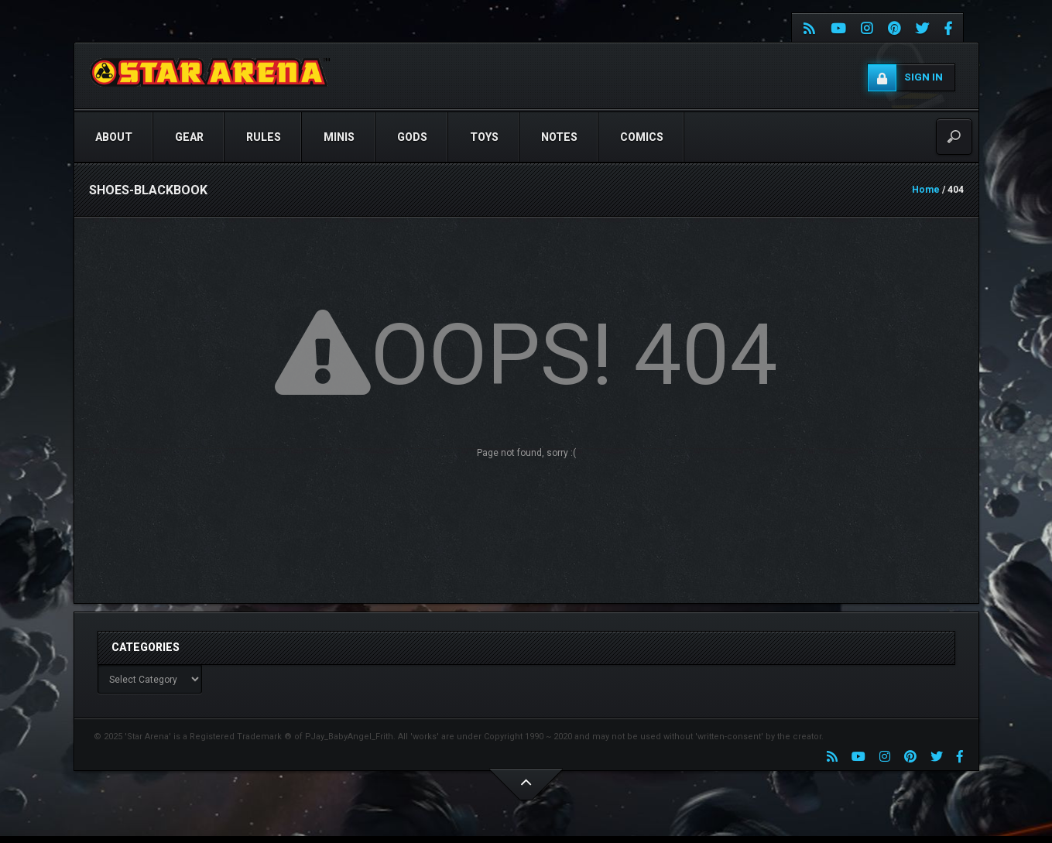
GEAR (189, 137)
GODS (412, 137)
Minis (339, 137)
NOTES (559, 137)
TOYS (484, 137)
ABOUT (113, 137)
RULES (263, 137)
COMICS (641, 137)
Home (926, 189)
